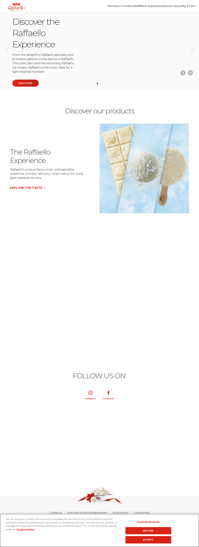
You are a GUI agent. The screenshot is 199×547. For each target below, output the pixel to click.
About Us (161, 6)
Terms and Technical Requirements (87, 512)
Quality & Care (181, 6)
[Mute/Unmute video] (189, 72)
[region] (99, 530)
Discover (25, 83)
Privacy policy (120, 512)
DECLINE (148, 530)
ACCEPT (148, 539)
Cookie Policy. (25, 529)
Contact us (55, 512)
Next (192, 51)
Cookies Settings (148, 521)
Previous (7, 51)
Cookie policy (142, 512)
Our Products (109, 6)
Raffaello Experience (137, 6)
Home (91, 6)
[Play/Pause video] (181, 72)
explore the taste (26, 187)
